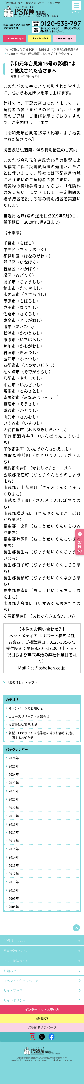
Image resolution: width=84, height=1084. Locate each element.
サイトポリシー (15, 1000)
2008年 (14, 906)
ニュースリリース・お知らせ (29, 716)
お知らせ (10, 970)
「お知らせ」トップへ (21, 682)
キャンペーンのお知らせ (26, 708)
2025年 (14, 766)
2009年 (14, 898)
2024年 (14, 774)
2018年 (14, 824)
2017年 (14, 832)
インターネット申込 (14, 38)
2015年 (14, 849)
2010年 (14, 890)
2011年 (14, 882)
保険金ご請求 (64, 38)
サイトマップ (13, 990)
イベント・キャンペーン (21, 980)
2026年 (14, 758)
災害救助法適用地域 (23, 724)
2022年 (14, 791)
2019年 (14, 815)
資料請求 (39, 38)
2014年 (14, 857)
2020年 (14, 807)
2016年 (14, 840)
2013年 (14, 865)
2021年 (14, 799)
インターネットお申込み (42, 1009)
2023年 (14, 782)
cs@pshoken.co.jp (48, 667)
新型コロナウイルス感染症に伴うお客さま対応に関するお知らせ (41, 735)
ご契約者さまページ (42, 1027)
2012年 (14, 873)
